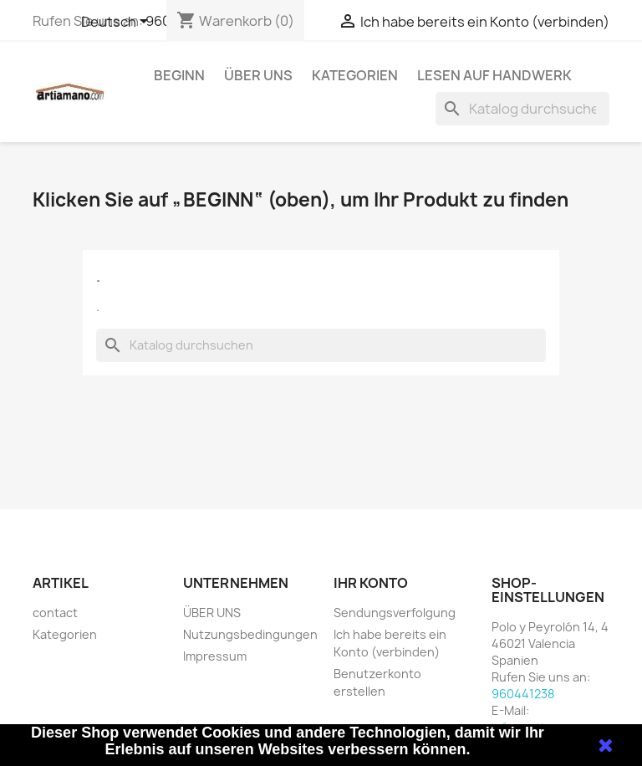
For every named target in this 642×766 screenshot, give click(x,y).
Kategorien (355, 75)
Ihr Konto (371, 583)
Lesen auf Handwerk (494, 75)
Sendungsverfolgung (395, 612)
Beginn (179, 75)
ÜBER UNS (258, 75)
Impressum (215, 656)
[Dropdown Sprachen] (117, 23)
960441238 (523, 694)
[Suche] (522, 108)
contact (55, 612)
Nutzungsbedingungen (250, 634)
